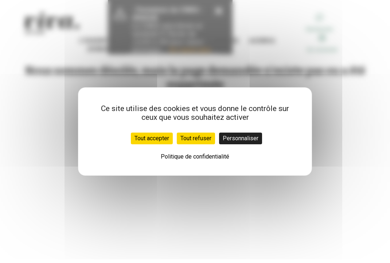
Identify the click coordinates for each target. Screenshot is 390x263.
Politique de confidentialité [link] (195, 156)
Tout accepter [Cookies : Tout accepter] (151, 138)
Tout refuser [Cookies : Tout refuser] (195, 138)
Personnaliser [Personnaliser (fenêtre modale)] (240, 138)
